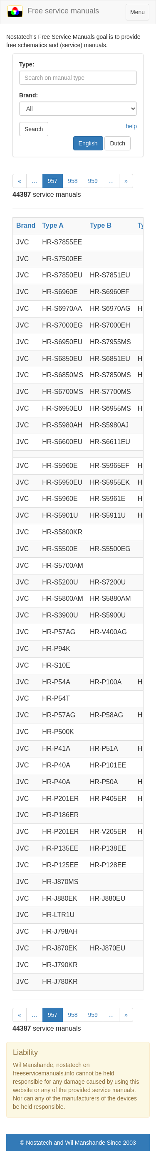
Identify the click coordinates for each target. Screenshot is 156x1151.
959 (93, 181)
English (88, 143)
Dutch (117, 143)
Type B (100, 225)
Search (34, 129)
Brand (25, 225)
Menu (139, 14)
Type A (53, 225)
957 (52, 181)
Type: (26, 64)
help (131, 126)
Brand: (28, 95)
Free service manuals (53, 11)
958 (72, 181)
